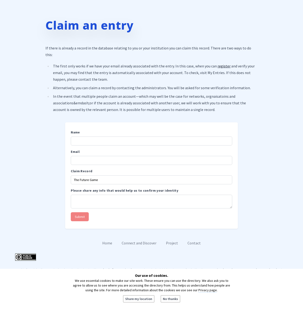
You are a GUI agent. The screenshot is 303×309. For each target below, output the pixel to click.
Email (75, 152)
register (224, 66)
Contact (194, 243)
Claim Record (81, 171)
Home (107, 243)
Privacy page (207, 290)
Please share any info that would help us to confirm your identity (124, 190)
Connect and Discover (139, 243)
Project (172, 243)
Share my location (138, 299)
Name (75, 132)
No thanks (170, 299)
